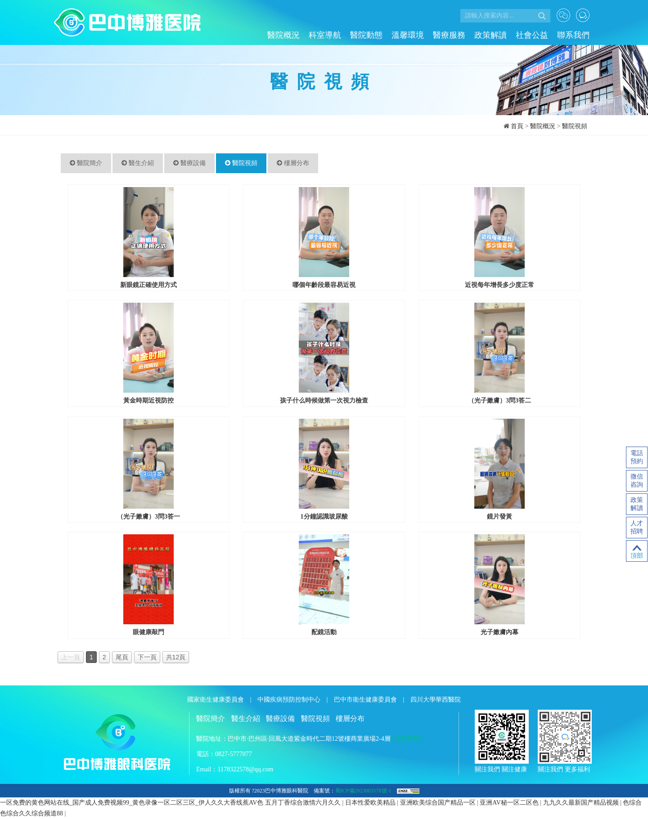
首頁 (517, 126)
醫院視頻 (574, 126)
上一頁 (70, 657)
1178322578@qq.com (245, 769)
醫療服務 (449, 35)
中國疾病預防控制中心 (288, 699)
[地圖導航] (406, 738)
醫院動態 (366, 35)
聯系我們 (573, 35)
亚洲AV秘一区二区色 (510, 802)
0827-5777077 (233, 754)
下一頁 (147, 657)
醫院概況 (283, 35)
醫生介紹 (138, 163)
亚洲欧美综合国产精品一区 (438, 802)
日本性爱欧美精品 (371, 802)
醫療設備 (189, 163)
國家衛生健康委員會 (215, 699)
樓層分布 (293, 163)
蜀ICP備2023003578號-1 (363, 791)
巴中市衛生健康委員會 (365, 699)
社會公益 (532, 35)
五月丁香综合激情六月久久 (303, 802)
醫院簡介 (86, 163)
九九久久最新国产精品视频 (582, 802)
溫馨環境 (408, 35)
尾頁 (122, 657)
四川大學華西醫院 (435, 699)
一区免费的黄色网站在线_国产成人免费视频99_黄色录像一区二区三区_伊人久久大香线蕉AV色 (131, 802)
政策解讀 (490, 35)
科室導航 (325, 35)
